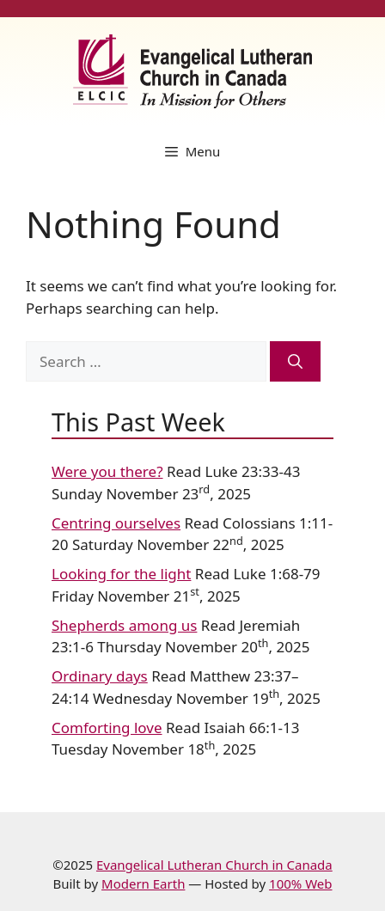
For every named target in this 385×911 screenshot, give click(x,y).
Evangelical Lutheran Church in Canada (214, 864)
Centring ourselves (116, 523)
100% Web (300, 883)
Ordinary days (100, 676)
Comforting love (107, 727)
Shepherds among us (124, 625)
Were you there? (107, 471)
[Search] (295, 361)
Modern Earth (143, 883)
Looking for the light (121, 574)
